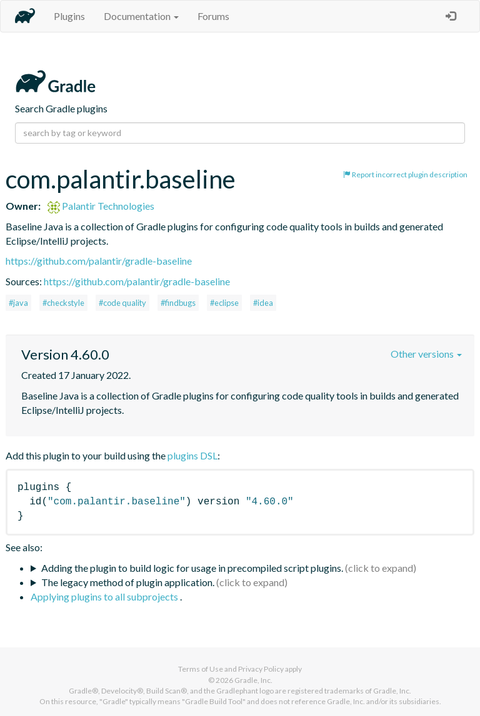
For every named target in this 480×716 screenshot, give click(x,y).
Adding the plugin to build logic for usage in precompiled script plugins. (192, 568)
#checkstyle (63, 303)
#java (18, 303)
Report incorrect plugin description (405, 174)
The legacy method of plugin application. (127, 582)
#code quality (122, 303)
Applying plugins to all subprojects (105, 596)
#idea (263, 303)
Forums (213, 16)
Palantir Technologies (101, 206)
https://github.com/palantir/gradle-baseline (99, 261)
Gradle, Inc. (253, 680)
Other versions (426, 354)
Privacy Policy (261, 669)
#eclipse (224, 303)
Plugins (69, 16)
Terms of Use (200, 669)
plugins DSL (193, 455)
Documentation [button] (141, 16)
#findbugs (178, 303)
